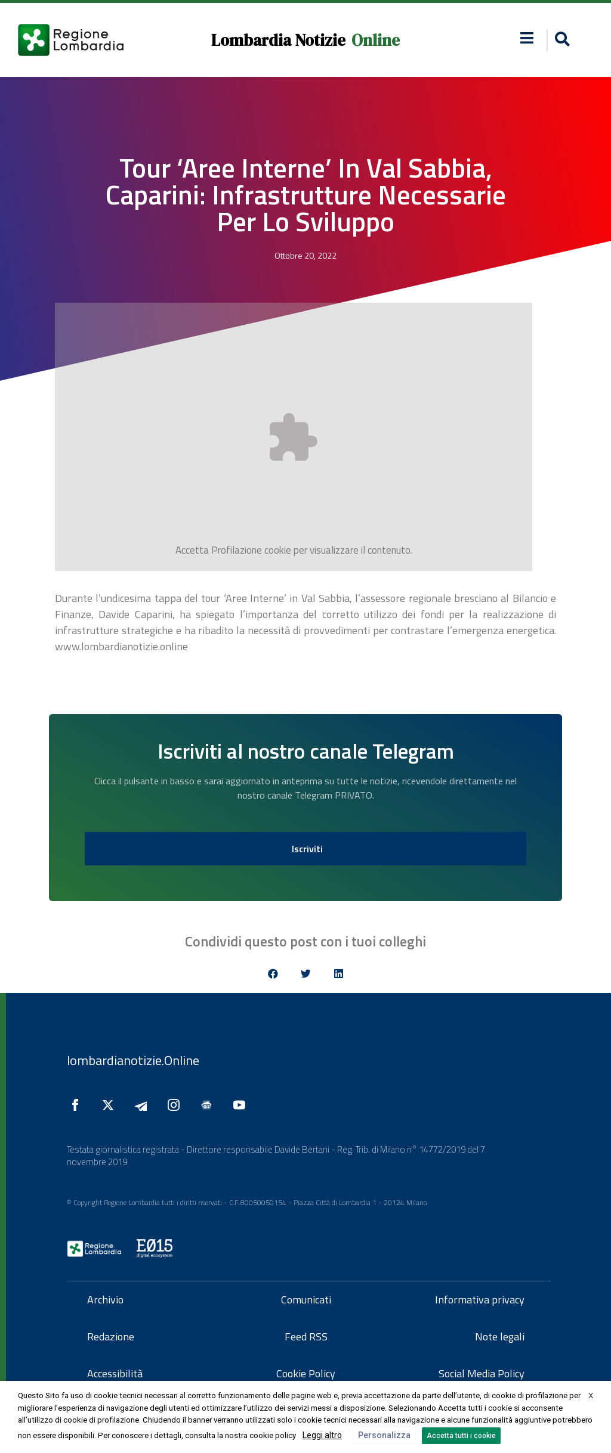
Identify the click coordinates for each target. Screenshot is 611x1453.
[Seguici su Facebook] (78, 1105)
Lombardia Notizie (278, 40)
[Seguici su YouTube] (242, 1105)
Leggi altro (322, 1435)
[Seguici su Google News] (209, 1105)
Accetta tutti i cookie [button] (461, 1436)
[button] (527, 37)
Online (375, 40)
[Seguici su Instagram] (177, 1105)
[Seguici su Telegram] (144, 1105)
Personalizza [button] (384, 1435)
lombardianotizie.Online (133, 1060)
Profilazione (236, 550)
